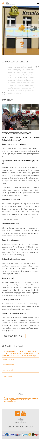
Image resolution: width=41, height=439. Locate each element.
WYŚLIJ (20, 394)
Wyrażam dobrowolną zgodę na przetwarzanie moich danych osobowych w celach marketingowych (20, 399)
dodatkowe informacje (13, 336)
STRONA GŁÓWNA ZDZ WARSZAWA (20, 427)
